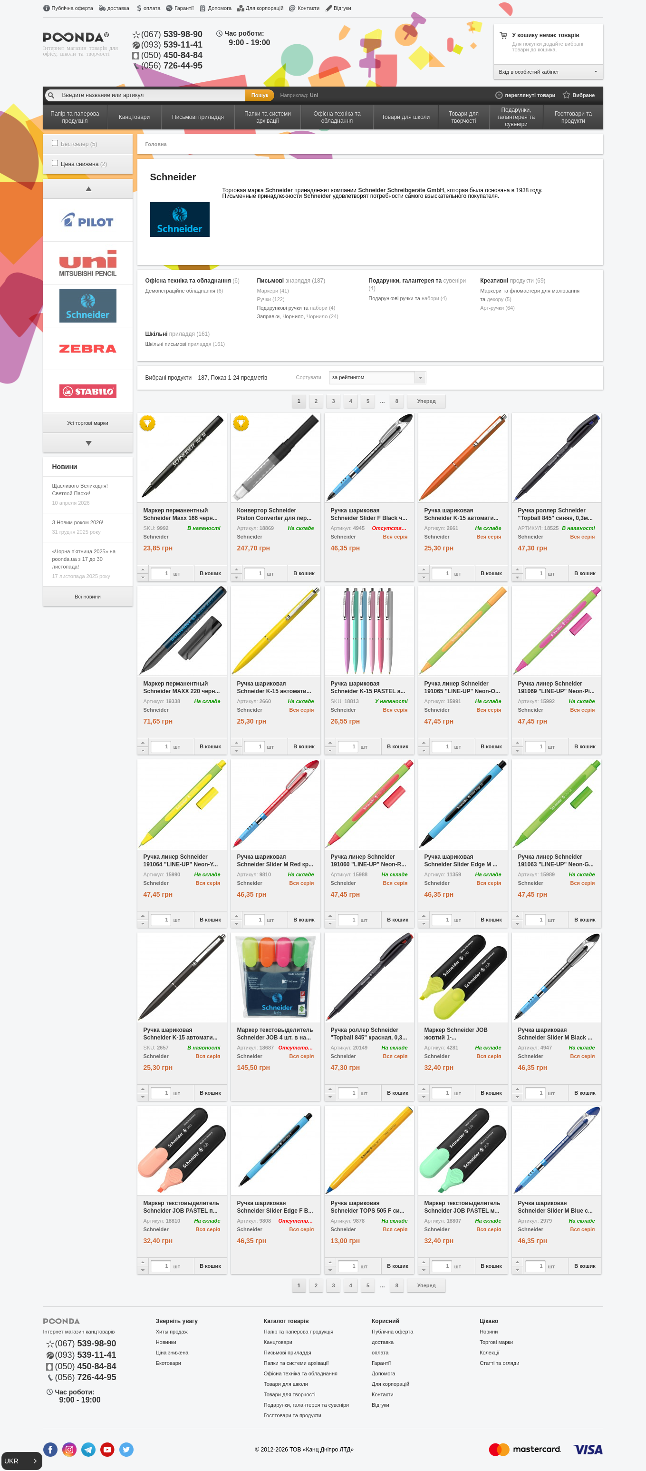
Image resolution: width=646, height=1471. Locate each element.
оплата (152, 8)
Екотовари (168, 1363)
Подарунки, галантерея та (417, 284)
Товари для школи (286, 1384)
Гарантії (183, 8)
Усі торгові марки (87, 423)
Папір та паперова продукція (298, 1331)
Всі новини (88, 596)
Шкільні (177, 334)
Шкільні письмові (185, 344)
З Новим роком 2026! (78, 522)
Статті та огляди (499, 1363)
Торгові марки (496, 1342)
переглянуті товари (530, 95)
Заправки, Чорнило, (297, 316)
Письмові (291, 280)
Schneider (156, 536)
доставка (118, 8)
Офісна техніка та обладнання (192, 280)
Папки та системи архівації (296, 1363)
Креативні (512, 280)
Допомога (219, 8)
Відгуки (342, 8)
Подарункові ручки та (296, 308)
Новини (489, 1331)
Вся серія (395, 536)
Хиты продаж (172, 1331)
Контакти (308, 8)
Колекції (489, 1352)
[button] (22, 1461)
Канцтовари (278, 1342)
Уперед (426, 401)
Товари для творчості (290, 1394)
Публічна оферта (72, 8)
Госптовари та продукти (292, 1415)
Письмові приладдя (287, 1352)
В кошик (210, 573)
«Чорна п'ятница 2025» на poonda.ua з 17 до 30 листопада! (84, 559)
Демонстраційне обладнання (184, 291)
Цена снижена (84, 164)
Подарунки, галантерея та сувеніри (306, 1405)
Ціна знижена (172, 1352)
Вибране (583, 95)
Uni (314, 95)
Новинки (166, 1342)
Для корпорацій (264, 8)
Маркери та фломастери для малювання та (529, 295)
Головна (156, 144)
